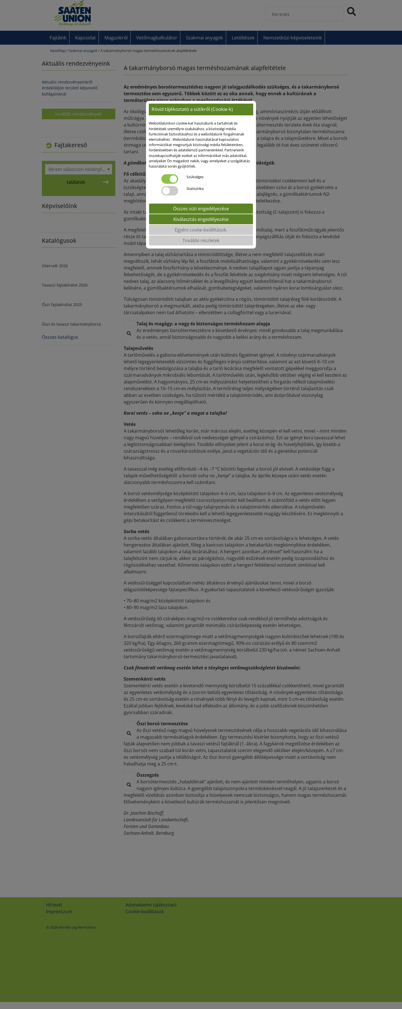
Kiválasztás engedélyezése (201, 219)
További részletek (201, 240)
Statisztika (195, 188)
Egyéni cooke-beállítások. (201, 230)
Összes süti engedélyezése (201, 209)
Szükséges (195, 176)
